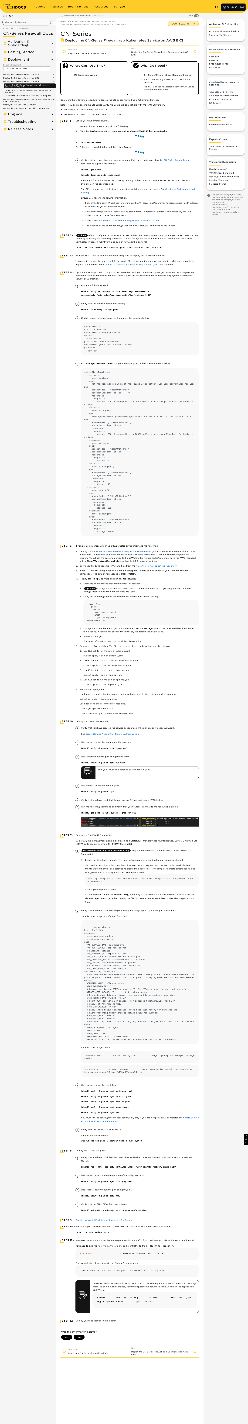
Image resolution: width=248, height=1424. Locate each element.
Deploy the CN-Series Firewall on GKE (21, 74)
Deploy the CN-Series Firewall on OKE (21, 78)
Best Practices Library (220, 124)
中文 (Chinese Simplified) (221, 173)
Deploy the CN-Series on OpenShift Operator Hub (26, 108)
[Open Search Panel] (217, 7)
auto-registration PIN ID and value (140, 220)
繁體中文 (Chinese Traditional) (224, 176)
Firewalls (214, 56)
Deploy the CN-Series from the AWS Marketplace (28, 96)
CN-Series (73, 22)
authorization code (107, 220)
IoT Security (215, 103)
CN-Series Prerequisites (176, 160)
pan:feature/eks (219, 204)
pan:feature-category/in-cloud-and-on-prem (226, 201)
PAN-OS (213, 60)
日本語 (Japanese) (218, 169)
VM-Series (214, 67)
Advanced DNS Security (221, 99)
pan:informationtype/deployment (228, 197)
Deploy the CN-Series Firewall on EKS (21, 81)
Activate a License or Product (224, 31)
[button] (246, 1139)
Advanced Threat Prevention (223, 95)
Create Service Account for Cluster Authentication (112, 734)
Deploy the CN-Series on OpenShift (19, 105)
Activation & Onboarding (18, 43)
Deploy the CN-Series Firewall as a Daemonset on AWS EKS (28, 91)
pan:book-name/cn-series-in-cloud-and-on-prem (225, 208)
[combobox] (26, 22)
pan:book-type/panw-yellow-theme (226, 213)
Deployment (18, 59)
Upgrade (15, 114)
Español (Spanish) (218, 180)
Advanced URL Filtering (221, 92)
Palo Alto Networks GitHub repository (156, 566)
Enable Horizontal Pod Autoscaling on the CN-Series (103, 1220)
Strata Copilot (233, 7)
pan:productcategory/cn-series (226, 194)
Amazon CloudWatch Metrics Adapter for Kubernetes (120, 551)
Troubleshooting (22, 121)
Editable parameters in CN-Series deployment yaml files (133, 264)
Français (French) (218, 184)
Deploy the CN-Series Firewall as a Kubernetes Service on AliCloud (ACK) (28, 100)
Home (63, 22)
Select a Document (12, 65)
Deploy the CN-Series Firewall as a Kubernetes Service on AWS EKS (26, 86)
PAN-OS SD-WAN (218, 64)
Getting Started (21, 52)
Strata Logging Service (220, 35)
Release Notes (20, 129)
